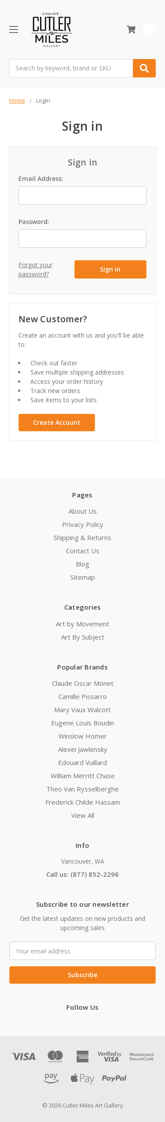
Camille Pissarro (83, 696)
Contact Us (82, 550)
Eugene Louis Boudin (82, 722)
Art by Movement (82, 623)
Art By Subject (82, 637)
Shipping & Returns (82, 537)
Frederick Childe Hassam (82, 802)
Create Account (57, 422)
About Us (83, 511)
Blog (82, 563)
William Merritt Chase (83, 775)
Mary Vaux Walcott (82, 709)
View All (82, 815)
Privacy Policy (82, 524)
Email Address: (40, 178)
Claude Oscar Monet (83, 683)
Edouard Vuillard (82, 762)
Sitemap (82, 577)
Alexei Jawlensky (82, 749)
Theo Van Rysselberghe (82, 788)
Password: (33, 221)
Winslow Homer (83, 736)
